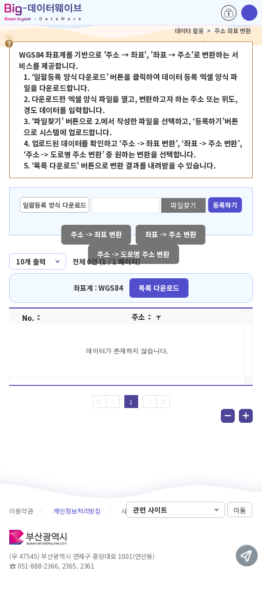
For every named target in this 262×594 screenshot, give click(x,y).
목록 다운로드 (159, 288)
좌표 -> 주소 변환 (170, 234)
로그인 (229, 13)
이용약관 (21, 511)
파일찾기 (183, 205)
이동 (239, 510)
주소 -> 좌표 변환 (96, 234)
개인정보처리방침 (77, 511)
